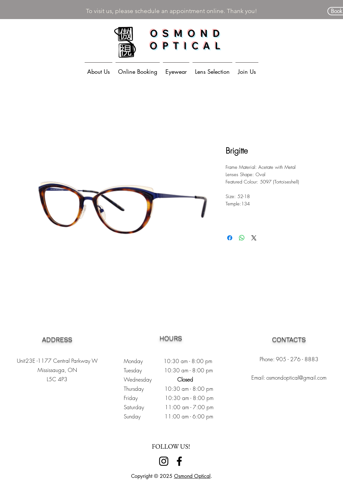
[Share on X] (254, 238)
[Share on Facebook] (230, 238)
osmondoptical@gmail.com (296, 377)
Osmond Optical (192, 476)
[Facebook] (179, 461)
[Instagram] (164, 461)
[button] (176, 68)
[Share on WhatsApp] (242, 238)
